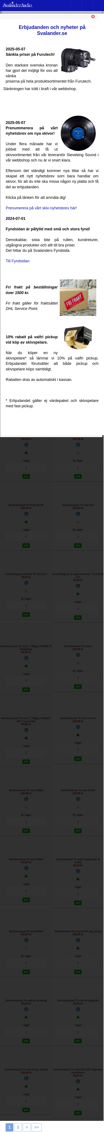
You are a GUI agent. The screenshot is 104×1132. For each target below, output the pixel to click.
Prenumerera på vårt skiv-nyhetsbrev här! (41, 208)
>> (36, 1127)
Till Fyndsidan (17, 261)
